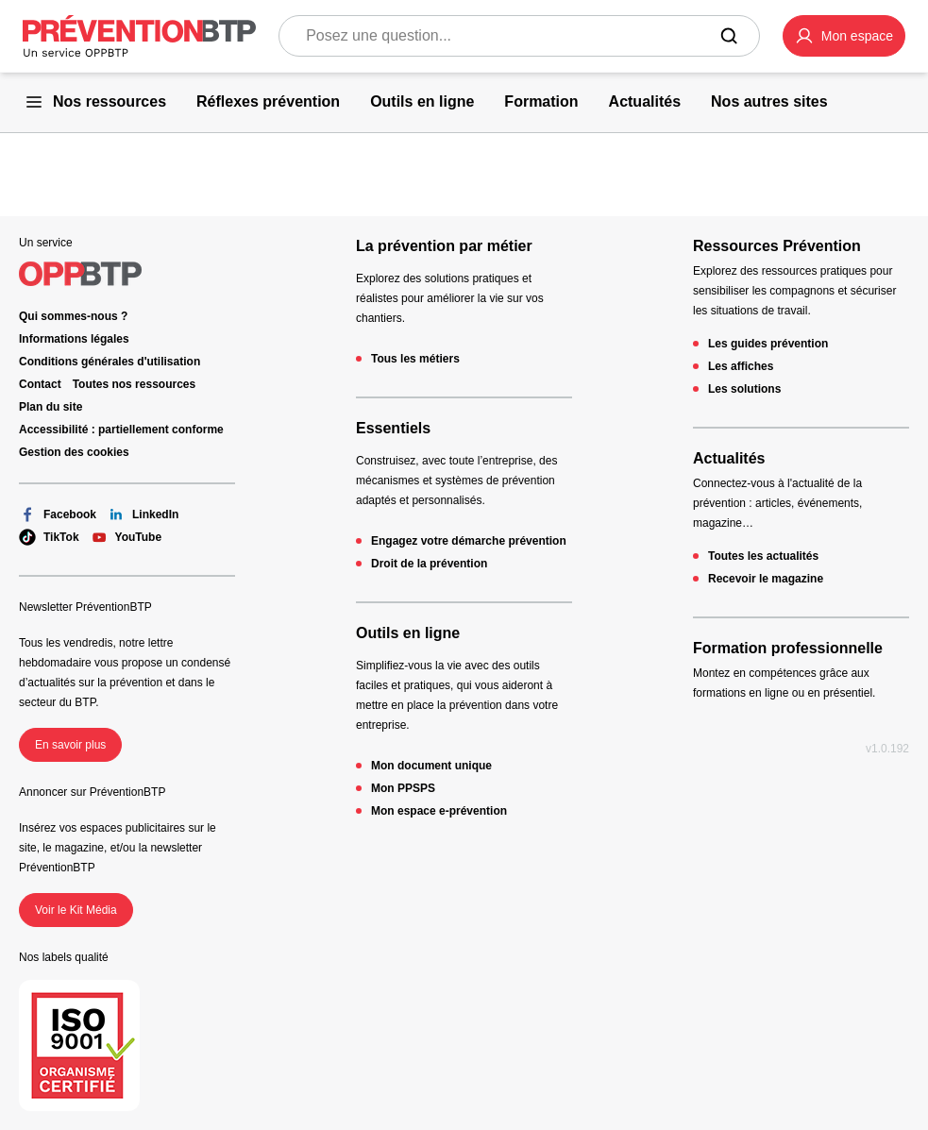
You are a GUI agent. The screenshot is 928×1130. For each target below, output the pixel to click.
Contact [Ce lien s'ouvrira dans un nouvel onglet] (40, 384)
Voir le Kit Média (76, 910)
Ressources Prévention (777, 246)
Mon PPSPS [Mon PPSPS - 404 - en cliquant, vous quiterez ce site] (403, 788)
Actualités (729, 458)
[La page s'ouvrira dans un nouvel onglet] (844, 36)
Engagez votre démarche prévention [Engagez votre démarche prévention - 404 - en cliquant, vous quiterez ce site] (468, 541)
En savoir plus (70, 744)
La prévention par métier (444, 246)
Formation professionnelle (788, 648)
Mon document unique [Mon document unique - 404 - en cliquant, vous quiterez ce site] (431, 765)
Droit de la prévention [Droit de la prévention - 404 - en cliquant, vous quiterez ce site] (429, 563)
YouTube (126, 537)
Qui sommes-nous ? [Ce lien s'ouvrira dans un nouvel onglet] (73, 316)
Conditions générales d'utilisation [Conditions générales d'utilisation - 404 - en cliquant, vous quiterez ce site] (109, 361)
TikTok (49, 537)
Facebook (57, 514)
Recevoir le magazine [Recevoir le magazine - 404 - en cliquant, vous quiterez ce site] (765, 578)
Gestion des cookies (74, 452)
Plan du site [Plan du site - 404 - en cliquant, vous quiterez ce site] (50, 406)
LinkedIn (143, 514)
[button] (844, 36)
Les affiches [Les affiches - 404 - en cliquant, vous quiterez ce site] (740, 366)
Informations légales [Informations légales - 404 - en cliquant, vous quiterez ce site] (74, 339)
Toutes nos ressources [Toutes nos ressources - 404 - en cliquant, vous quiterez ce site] (134, 384)
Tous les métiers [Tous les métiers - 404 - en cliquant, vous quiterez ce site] (415, 358)
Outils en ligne (408, 633)
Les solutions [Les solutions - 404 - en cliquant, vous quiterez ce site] (744, 389)
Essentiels (393, 428)
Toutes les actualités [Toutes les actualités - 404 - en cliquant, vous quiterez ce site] (763, 556)
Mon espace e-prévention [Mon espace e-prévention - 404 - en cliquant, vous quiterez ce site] (439, 811)
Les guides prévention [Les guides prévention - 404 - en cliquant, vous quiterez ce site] (768, 343)
